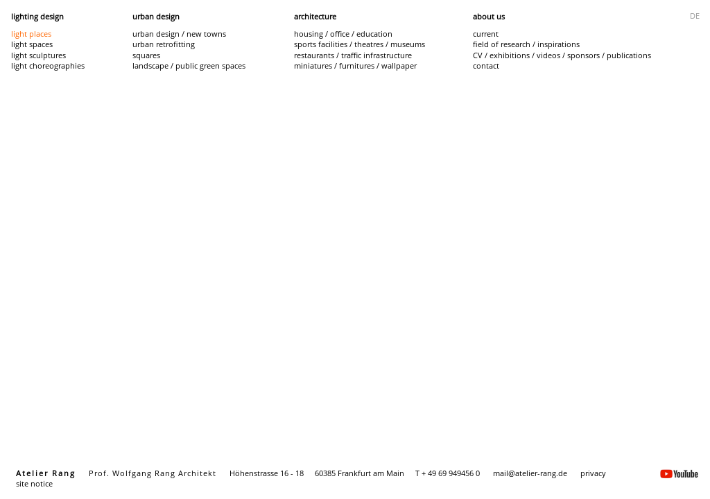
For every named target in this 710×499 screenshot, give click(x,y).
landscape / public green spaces (188, 65)
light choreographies (48, 65)
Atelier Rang (46, 473)
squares (146, 55)
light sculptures (38, 55)
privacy (593, 473)
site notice (34, 483)
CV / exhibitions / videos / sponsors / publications (562, 55)
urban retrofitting (163, 44)
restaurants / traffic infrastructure (353, 55)
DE (695, 15)
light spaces (32, 44)
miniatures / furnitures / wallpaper (355, 65)
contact (486, 65)
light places (31, 33)
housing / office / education (343, 33)
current (486, 33)
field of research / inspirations (526, 44)
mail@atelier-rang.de (530, 473)
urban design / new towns (179, 33)
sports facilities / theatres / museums (359, 44)
